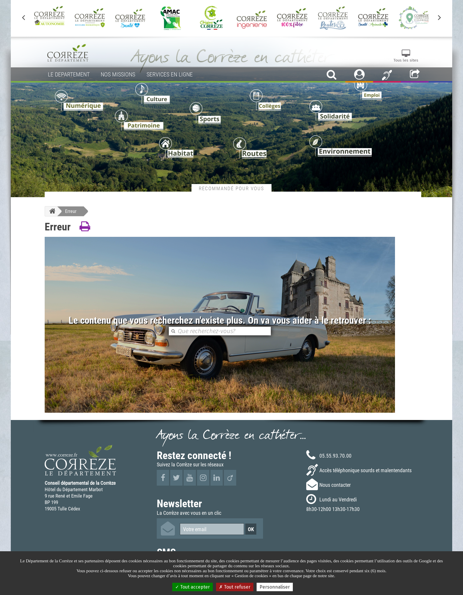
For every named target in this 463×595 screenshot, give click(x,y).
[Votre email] (212, 529)
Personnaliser (275, 587)
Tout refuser (234, 587)
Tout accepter (192, 587)
